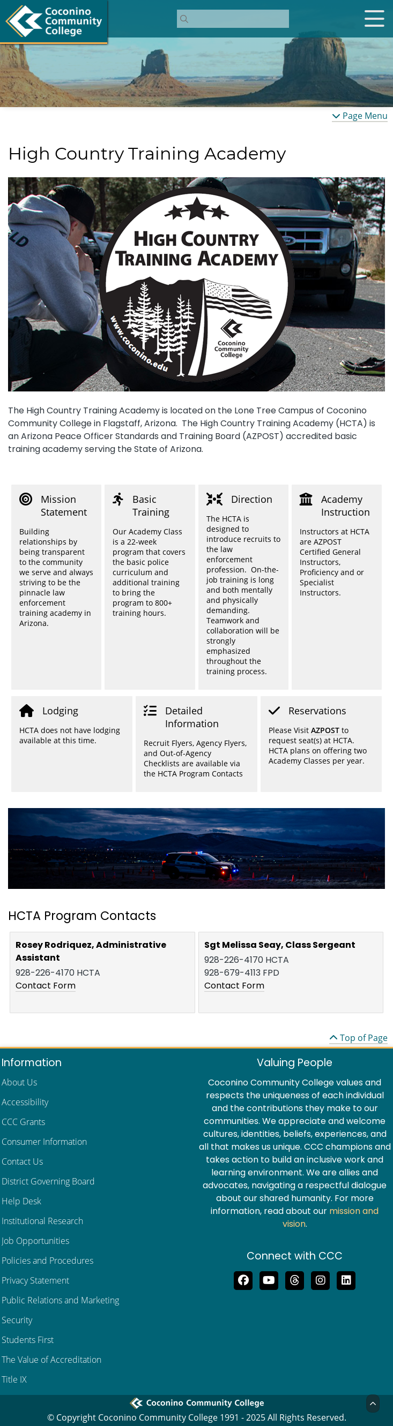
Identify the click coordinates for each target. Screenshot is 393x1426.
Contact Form (46, 985)
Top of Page (358, 1038)
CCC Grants (23, 1122)
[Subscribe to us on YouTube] (269, 1279)
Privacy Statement (35, 1280)
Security (17, 1320)
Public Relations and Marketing (60, 1300)
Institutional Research (42, 1221)
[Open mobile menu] (374, 18)
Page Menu (360, 116)
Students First (28, 1340)
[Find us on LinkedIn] (346, 1279)
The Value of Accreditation (51, 1359)
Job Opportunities (35, 1241)
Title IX (14, 1379)
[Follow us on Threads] (295, 1279)
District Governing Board (48, 1181)
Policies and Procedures (47, 1260)
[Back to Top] (373, 1403)
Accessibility (25, 1102)
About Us (19, 1082)
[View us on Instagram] (320, 1279)
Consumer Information (44, 1142)
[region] (196, 284)
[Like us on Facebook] (243, 1279)
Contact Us (22, 1161)
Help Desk (21, 1201)
